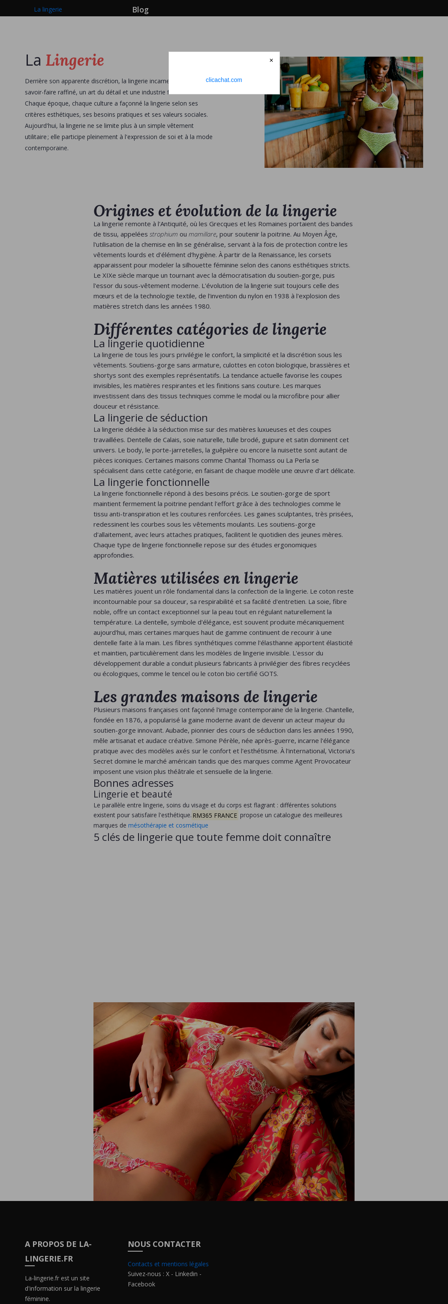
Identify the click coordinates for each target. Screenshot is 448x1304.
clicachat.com (224, 79)
